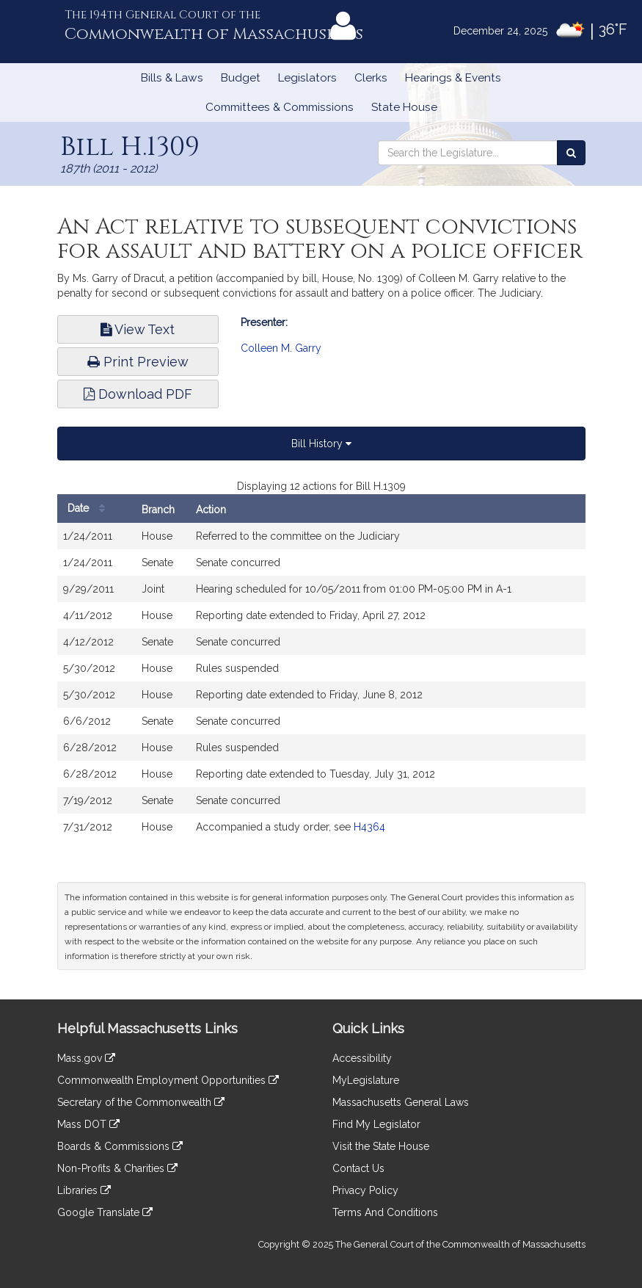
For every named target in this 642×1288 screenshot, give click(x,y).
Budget (240, 77)
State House (404, 107)
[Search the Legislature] (571, 152)
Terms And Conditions (385, 1212)
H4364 (369, 827)
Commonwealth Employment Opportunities (168, 1080)
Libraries (84, 1190)
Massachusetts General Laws (400, 1102)
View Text (138, 329)
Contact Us (358, 1168)
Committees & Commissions (279, 107)
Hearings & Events (453, 77)
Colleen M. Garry (281, 348)
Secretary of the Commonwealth (141, 1102)
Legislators (307, 77)
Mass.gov (86, 1058)
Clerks (370, 77)
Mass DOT (88, 1124)
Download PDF (138, 394)
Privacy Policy (365, 1190)
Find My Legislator (376, 1124)
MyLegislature (365, 1080)
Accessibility (362, 1058)
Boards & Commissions (120, 1146)
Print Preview (138, 361)
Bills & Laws (172, 77)
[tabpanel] (321, 667)
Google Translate (105, 1212)
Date (90, 508)
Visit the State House (380, 1146)
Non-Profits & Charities (117, 1168)
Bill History (321, 443)
